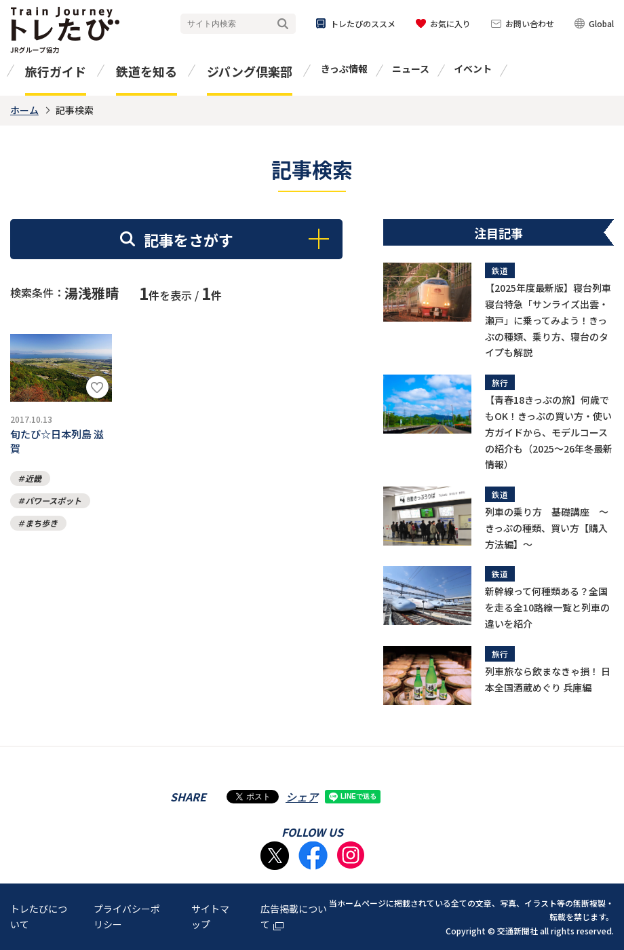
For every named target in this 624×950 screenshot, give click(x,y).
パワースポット (53, 508)
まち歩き (41, 531)
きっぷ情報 (344, 68)
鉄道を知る (146, 71)
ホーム (24, 110)
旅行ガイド (55, 71)
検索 (283, 24)
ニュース (410, 68)
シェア (302, 796)
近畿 (33, 485)
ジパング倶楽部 (249, 71)
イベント (473, 68)
